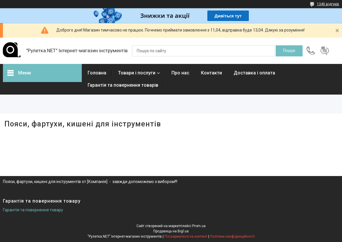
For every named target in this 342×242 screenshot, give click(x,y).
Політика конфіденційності (232, 236)
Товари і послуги (136, 73)
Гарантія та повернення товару (33, 210)
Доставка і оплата (254, 73)
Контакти (211, 73)
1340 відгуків (328, 4)
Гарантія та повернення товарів (123, 85)
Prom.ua (199, 226)
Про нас (180, 73)
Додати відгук (325, 51)
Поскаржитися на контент (185, 236)
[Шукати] (289, 50)
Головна (97, 73)
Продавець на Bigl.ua (171, 231)
